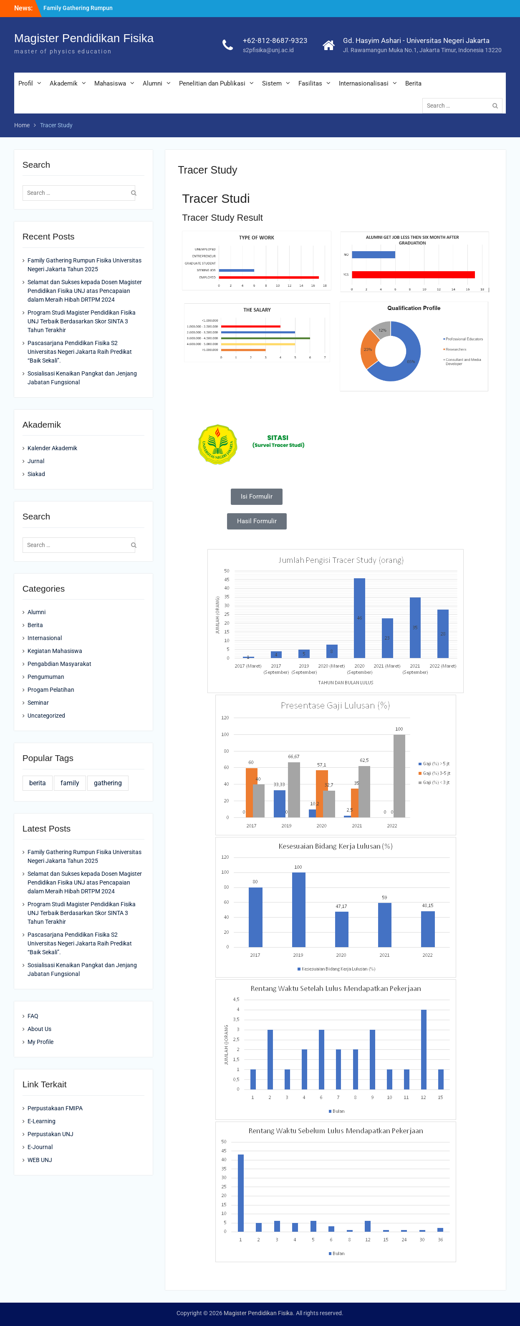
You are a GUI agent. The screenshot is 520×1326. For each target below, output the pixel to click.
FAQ (33, 1016)
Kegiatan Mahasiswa (55, 651)
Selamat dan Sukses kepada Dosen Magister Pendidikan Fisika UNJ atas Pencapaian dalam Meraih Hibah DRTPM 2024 (85, 291)
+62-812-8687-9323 (275, 40)
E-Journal (40, 1147)
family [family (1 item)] (70, 783)
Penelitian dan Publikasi (212, 83)
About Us (39, 1029)
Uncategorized (46, 715)
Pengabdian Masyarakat (59, 663)
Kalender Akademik (52, 448)
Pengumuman (46, 676)
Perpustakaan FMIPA (55, 1108)
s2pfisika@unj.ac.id (268, 50)
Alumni (152, 83)
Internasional (45, 638)
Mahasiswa (110, 83)
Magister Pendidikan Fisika (84, 38)
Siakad (36, 474)
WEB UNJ (40, 1160)
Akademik (64, 83)
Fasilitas (310, 83)
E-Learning (42, 1121)
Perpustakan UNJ (50, 1134)
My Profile (40, 1042)
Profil (25, 83)
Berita (413, 83)
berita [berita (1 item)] (37, 783)
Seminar (38, 702)
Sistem (272, 83)
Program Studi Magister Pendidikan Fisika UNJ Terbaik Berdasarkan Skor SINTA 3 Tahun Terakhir (82, 321)
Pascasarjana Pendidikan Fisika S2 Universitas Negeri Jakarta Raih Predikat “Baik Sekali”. (80, 352)
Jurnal (36, 461)
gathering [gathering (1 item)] (108, 783)
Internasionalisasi (364, 83)
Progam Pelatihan (51, 689)
